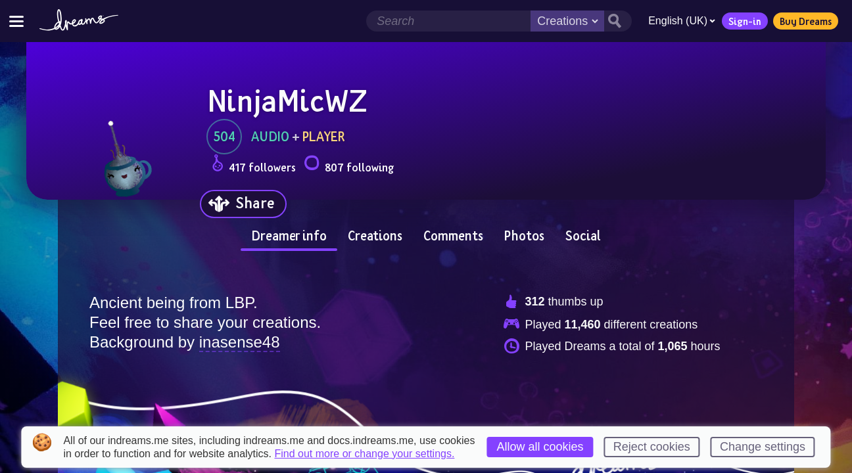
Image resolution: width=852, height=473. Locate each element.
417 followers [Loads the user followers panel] (254, 165)
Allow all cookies (539, 446)
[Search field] (448, 21)
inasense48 (239, 342)
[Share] (243, 204)
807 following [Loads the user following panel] (349, 165)
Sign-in (744, 21)
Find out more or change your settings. (364, 454)
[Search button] (618, 21)
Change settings (762, 446)
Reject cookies (651, 446)
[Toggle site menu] (16, 21)
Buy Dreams (806, 21)
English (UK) (681, 20)
